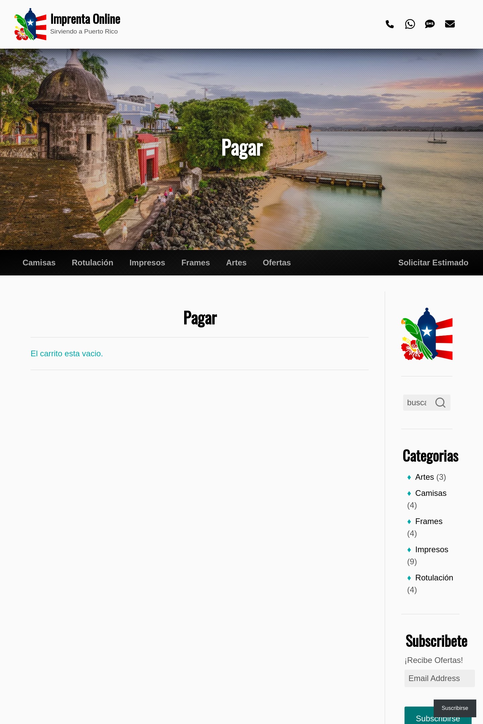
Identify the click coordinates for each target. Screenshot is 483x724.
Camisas (39, 262)
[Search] (440, 403)
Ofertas (277, 262)
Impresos (147, 262)
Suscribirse (455, 708)
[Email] (450, 24)
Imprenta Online (81, 19)
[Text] (430, 24)
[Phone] (390, 24)
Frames (195, 262)
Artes (236, 262)
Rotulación (92, 262)
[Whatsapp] (410, 24)
